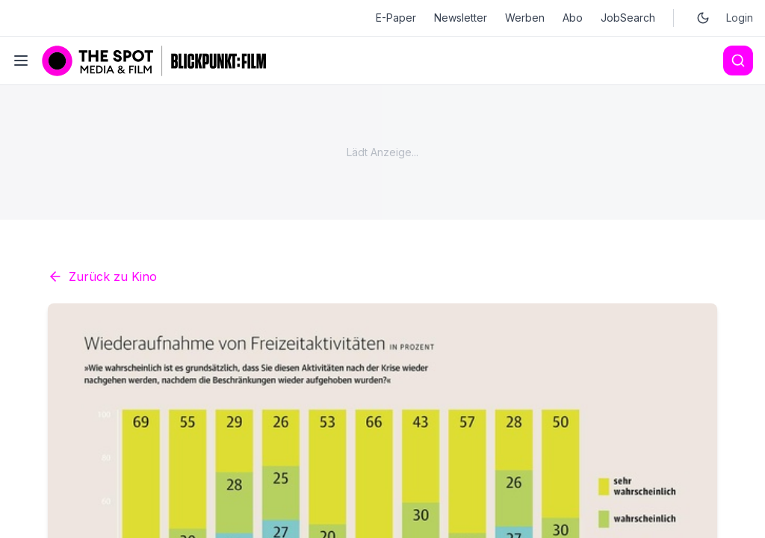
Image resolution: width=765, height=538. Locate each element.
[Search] (738, 60)
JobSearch (628, 17)
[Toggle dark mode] (703, 18)
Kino (254, 522)
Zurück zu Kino (102, 276)
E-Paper (396, 17)
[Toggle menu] (21, 60)
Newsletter (460, 17)
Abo (573, 17)
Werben (525, 17)
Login (739, 17)
